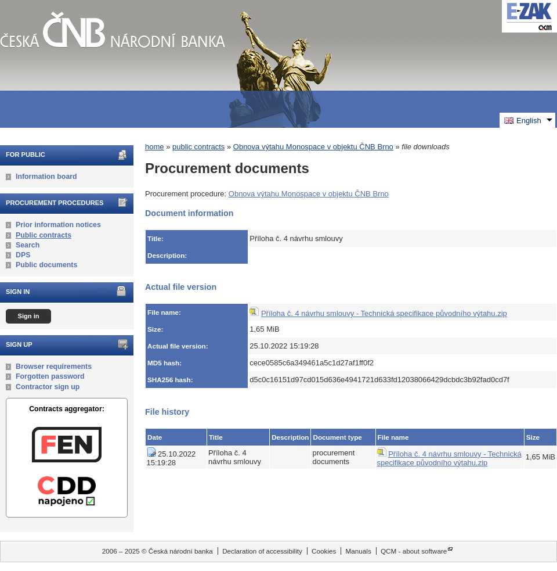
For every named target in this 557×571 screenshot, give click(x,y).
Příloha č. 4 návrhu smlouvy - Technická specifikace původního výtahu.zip (384, 313)
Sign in (28, 316)
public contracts (198, 146)
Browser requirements (54, 366)
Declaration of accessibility (262, 551)
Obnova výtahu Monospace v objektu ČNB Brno (313, 146)
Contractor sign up (47, 387)
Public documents (46, 265)
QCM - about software (414, 551)
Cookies (324, 551)
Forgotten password (50, 376)
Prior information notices (58, 225)
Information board (46, 177)
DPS (23, 255)
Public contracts (43, 235)
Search (27, 245)
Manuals (358, 551)
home (154, 146)
